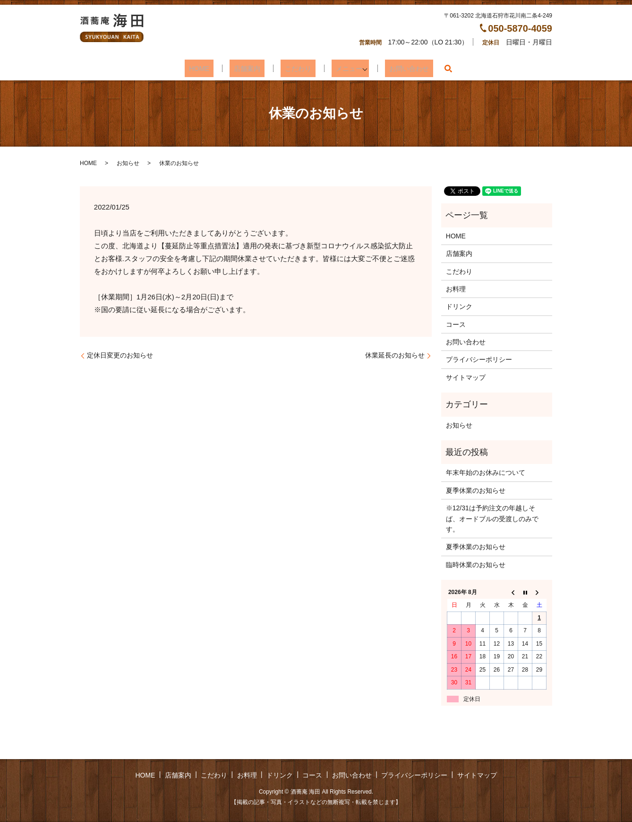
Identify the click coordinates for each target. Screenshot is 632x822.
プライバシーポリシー (479, 359)
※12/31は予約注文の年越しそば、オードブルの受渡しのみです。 (492, 518)
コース (456, 324)
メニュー (339, 68)
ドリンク (459, 306)
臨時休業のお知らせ (475, 564)
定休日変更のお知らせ (120, 355)
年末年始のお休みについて (485, 472)
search (434, 68)
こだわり (295, 68)
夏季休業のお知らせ (475, 490)
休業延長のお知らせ (395, 355)
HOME (210, 68)
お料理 (456, 289)
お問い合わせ (397, 68)
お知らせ (128, 163)
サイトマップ (466, 377)
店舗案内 (250, 68)
